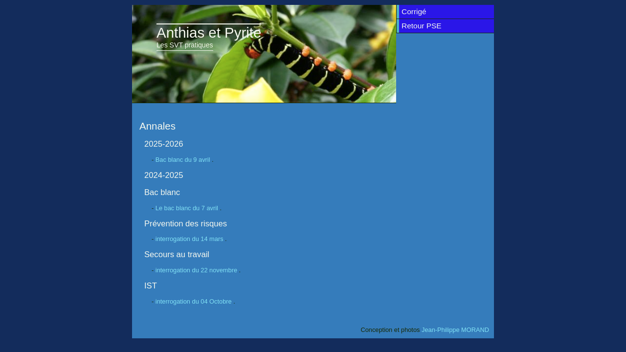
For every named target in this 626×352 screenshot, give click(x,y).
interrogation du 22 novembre (197, 270)
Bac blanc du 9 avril (184, 159)
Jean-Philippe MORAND (455, 329)
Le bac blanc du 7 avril (188, 208)
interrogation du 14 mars (190, 238)
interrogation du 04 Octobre (194, 301)
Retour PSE (422, 26)
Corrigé (414, 11)
